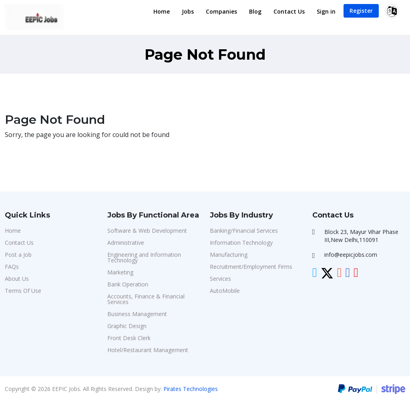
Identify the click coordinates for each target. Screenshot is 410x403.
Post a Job (18, 254)
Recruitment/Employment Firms (251, 266)
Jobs (188, 11)
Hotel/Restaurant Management (147, 350)
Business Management (137, 314)
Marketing (120, 272)
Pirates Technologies (190, 389)
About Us (17, 278)
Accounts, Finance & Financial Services (146, 299)
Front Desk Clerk (129, 338)
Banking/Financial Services (244, 230)
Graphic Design (127, 326)
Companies (221, 11)
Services (220, 278)
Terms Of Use (23, 290)
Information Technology (241, 242)
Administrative (125, 242)
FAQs (12, 266)
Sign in (326, 11)
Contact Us (289, 11)
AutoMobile (225, 290)
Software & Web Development (147, 230)
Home (161, 11)
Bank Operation (127, 284)
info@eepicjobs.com (350, 254)
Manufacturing (228, 254)
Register (361, 10)
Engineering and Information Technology (144, 257)
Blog (255, 11)
